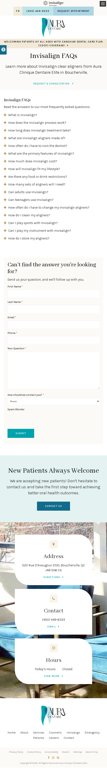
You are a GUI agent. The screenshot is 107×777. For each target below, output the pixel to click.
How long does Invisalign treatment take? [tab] (39, 130)
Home (12, 732)
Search (65, 752)
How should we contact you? (26, 394)
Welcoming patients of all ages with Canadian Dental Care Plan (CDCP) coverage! (53, 43)
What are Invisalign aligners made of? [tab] (36, 138)
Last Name (15, 302)
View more (52, 676)
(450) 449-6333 (53, 619)
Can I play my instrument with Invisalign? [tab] (39, 231)
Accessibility (51, 752)
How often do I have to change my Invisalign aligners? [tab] (48, 207)
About (24, 732)
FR (18, 11)
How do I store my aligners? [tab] (28, 238)
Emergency (92, 732)
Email (12, 317)
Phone (12, 333)
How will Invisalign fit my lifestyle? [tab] (34, 169)
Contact (69, 738)
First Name (15, 286)
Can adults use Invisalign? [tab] (28, 192)
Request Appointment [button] (73, 11)
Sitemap (77, 752)
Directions (51, 577)
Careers (54, 738)
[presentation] (29, 418)
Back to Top (92, 752)
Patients (38, 738)
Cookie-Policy (34, 752)
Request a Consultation (51, 83)
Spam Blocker (16, 409)
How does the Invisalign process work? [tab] (37, 123)
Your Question (17, 348)
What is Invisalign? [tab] (22, 115)
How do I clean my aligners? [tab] (29, 215)
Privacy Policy (16, 752)
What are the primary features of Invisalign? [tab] (41, 153)
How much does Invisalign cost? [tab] (32, 161)
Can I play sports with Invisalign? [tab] (33, 223)
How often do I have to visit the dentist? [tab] (37, 146)
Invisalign (73, 732)
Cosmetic (55, 732)
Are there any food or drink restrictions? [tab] (37, 177)
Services (38, 732)
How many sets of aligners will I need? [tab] (36, 184)
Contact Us (53, 506)
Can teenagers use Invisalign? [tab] (31, 200)
